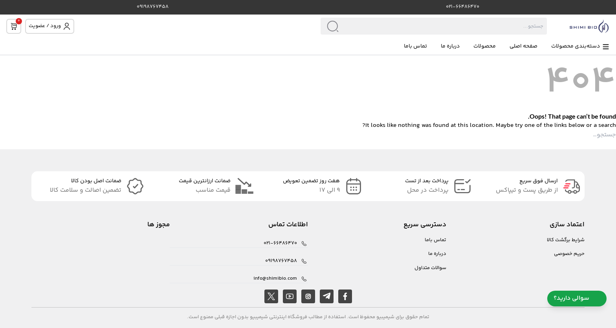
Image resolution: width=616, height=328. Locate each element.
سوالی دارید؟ (577, 298)
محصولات (484, 46)
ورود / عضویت (50, 26)
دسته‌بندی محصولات (580, 46)
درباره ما (450, 46)
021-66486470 (462, 7)
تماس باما (415, 46)
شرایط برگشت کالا (566, 240)
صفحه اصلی (523, 46)
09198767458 (153, 7)
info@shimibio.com (275, 278)
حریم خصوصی (569, 254)
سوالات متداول (430, 268)
